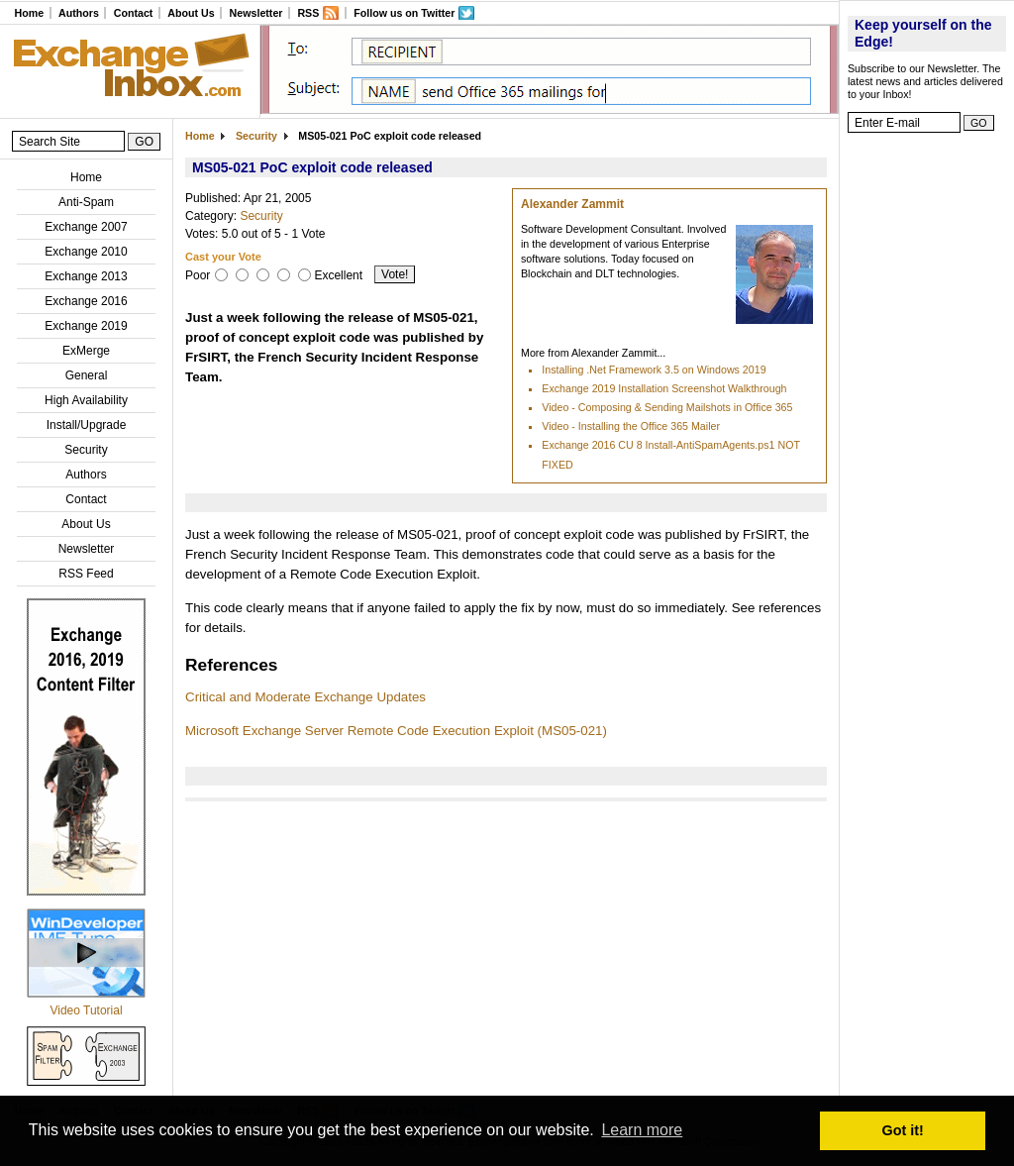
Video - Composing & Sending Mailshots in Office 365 (667, 407)
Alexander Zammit (572, 204)
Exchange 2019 (86, 326)
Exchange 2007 (86, 227)
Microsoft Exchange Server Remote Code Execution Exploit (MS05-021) (396, 730)
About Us (190, 13)
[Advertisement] (927, 441)
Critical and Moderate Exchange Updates (305, 696)
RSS (308, 13)
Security (85, 450)
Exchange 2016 (86, 301)
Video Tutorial (86, 1010)
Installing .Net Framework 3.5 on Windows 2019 (653, 369)
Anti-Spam (86, 202)
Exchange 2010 (86, 252)
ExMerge (86, 351)
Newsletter (256, 13)
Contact (133, 13)
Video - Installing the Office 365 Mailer (631, 426)
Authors (78, 13)
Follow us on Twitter (404, 13)
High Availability (86, 400)
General (86, 375)
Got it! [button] (903, 1130)
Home (29, 13)
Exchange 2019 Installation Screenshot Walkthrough (664, 388)
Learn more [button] (641, 1129)
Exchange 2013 (86, 276)
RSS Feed (85, 574)
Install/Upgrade (87, 425)
